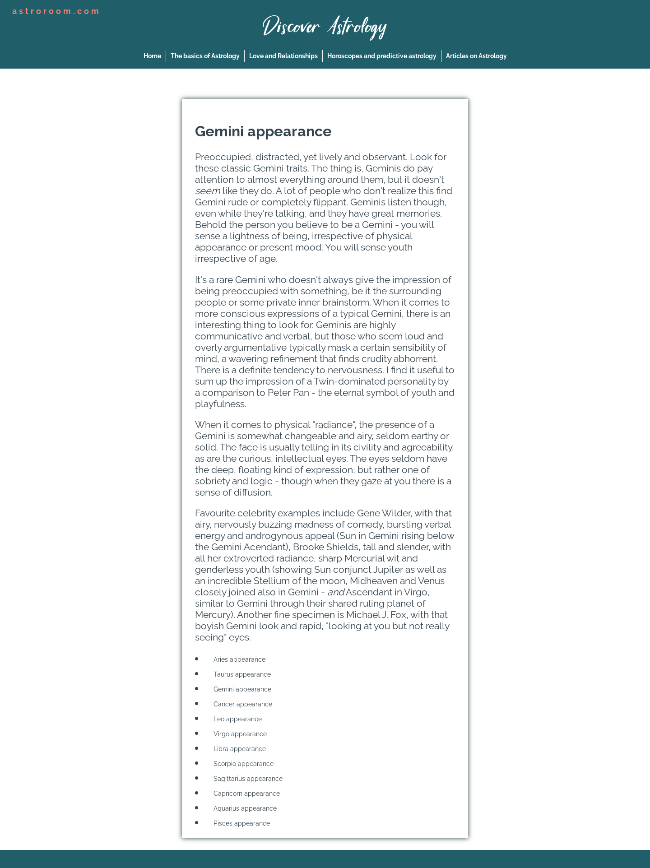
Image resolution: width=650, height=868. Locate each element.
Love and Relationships (283, 56)
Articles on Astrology (476, 56)
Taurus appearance (239, 674)
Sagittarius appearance (245, 778)
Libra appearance (237, 748)
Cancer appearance (240, 704)
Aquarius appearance (242, 808)
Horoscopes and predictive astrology (381, 56)
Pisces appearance (239, 823)
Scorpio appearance (241, 763)
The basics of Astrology (205, 56)
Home (152, 56)
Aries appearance (236, 659)
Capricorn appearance (244, 793)
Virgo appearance (237, 734)
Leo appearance (235, 719)
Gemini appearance (239, 689)
